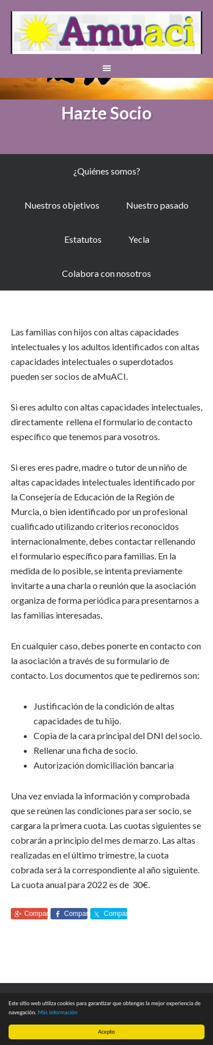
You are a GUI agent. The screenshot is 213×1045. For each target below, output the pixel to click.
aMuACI (107, 34)
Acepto (106, 1031)
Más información (57, 1012)
